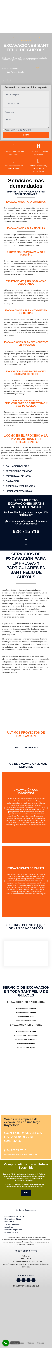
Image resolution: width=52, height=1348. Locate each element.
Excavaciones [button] (31, 748)
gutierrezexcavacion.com (19, 38)
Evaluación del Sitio (17, 466)
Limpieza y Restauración (19, 491)
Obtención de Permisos (18, 471)
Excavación (12, 481)
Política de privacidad (22, 130)
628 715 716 (26, 531)
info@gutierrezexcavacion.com (20, 1154)
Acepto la (18, 130)
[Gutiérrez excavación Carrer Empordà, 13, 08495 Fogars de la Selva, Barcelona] (26, 1071)
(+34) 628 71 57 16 (15, 1150)
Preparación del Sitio (18, 476)
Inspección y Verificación (20, 486)
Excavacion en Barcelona (26, 1002)
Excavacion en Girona (26, 1025)
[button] (26, 466)
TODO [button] (16, 748)
